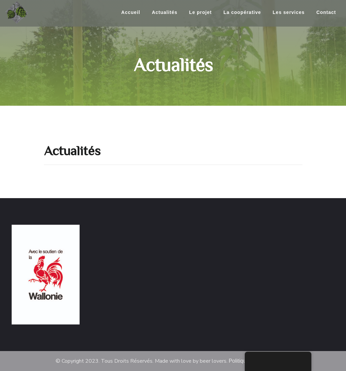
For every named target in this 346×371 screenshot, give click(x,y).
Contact (326, 12)
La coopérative (242, 12)
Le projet (200, 12)
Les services (289, 12)
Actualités (164, 12)
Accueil (130, 12)
